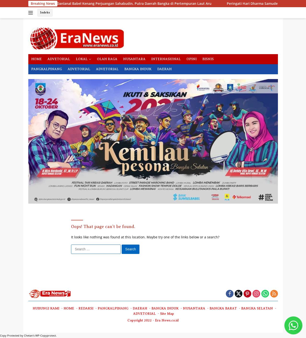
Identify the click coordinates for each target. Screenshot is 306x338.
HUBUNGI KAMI (46, 308)
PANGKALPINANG (46, 69)
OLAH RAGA (107, 59)
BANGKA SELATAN (257, 308)
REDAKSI (85, 308)
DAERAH (164, 69)
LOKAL (82, 59)
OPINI (191, 59)
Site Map (167, 313)
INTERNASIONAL (166, 59)
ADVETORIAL (59, 59)
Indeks (45, 12)
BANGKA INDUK (137, 69)
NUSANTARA (134, 59)
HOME (36, 59)
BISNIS (208, 59)
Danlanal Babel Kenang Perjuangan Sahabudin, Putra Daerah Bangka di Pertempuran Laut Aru (88, 3)
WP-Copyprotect (45, 335)
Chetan (28, 335)
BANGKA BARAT (223, 308)
